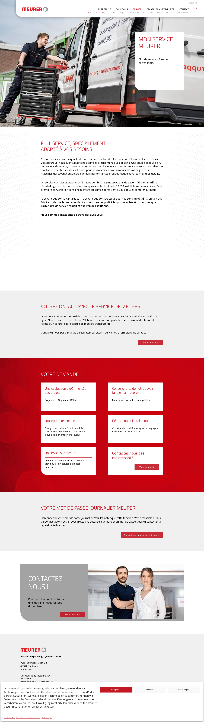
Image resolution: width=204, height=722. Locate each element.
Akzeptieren (116, 689)
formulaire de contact (133, 332)
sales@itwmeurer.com (90, 332)
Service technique (117, 12)
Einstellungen (183, 689)
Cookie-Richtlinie (9, 718)
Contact (184, 9)
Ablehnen (150, 689)
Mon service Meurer (96, 12)
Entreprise (104, 9)
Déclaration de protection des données (28, 718)
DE (190, 2)
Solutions (122, 9)
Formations (183, 12)
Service (137, 9)
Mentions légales (47, 718)
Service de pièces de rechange (141, 12)
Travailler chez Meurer (160, 9)
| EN (192, 2)
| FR (196, 2)
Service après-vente (166, 12)
